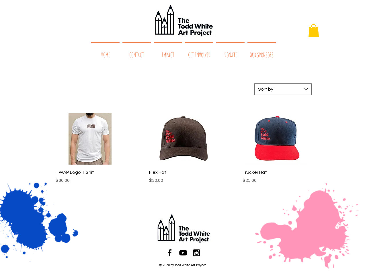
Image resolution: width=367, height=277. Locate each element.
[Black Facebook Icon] (169, 253)
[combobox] (283, 89)
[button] (313, 30)
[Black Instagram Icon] (196, 253)
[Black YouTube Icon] (183, 253)
